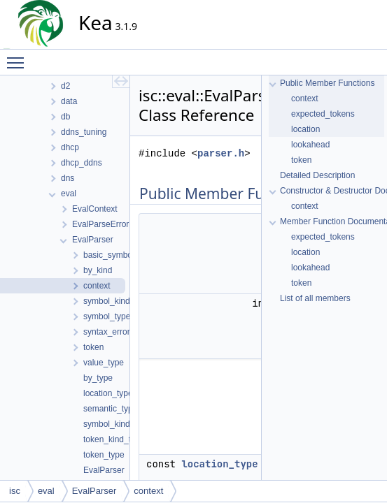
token (301, 160)
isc (14, 491)
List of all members (315, 298)
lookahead (310, 145)
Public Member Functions (327, 83)
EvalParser (94, 491)
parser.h (220, 153)
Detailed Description (317, 175)
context (304, 98)
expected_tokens (323, 114)
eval (46, 491)
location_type (219, 464)
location (305, 129)
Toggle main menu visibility (19, 57)
